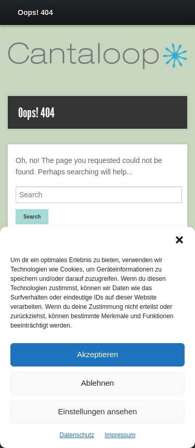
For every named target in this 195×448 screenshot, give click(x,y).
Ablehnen (97, 382)
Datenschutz (76, 435)
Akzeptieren (97, 354)
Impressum (120, 435)
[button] (179, 240)
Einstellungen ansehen (97, 411)
